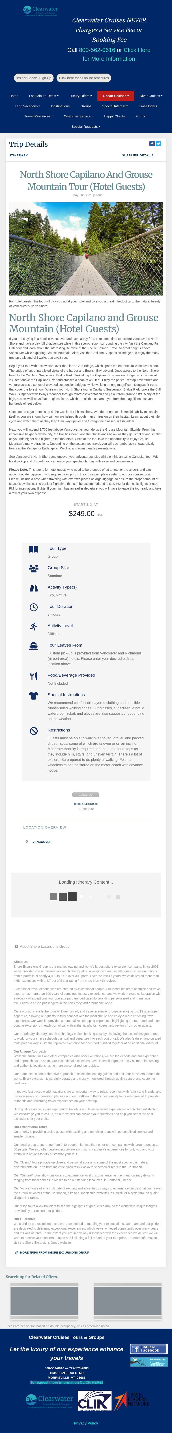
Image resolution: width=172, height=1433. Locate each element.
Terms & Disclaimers (86, 803)
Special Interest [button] (113, 106)
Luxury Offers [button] (79, 96)
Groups (85, 106)
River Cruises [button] (150, 96)
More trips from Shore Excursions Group (52, 1252)
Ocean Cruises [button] (114, 96)
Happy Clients (114, 116)
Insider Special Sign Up (33, 78)
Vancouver (42, 842)
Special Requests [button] (85, 126)
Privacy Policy (86, 1423)
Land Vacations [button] (26, 106)
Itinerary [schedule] (19, 155)
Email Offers (148, 106)
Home (13, 96)
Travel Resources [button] (37, 116)
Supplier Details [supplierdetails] (138, 155)
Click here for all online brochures (84, 78)
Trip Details (28, 144)
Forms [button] (140, 116)
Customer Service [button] (77, 116)
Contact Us (85, 794)
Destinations (60, 106)
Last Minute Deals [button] (42, 96)
